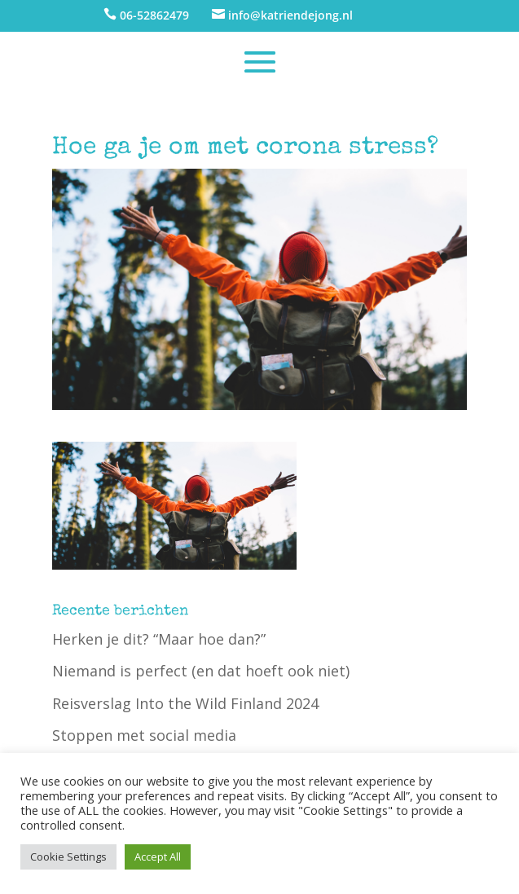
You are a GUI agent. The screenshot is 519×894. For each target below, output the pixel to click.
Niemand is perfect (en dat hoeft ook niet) (201, 670)
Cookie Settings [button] (68, 856)
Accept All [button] (157, 856)
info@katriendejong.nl (290, 15)
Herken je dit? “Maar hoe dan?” (159, 639)
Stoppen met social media (144, 735)
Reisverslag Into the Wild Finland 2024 (185, 703)
